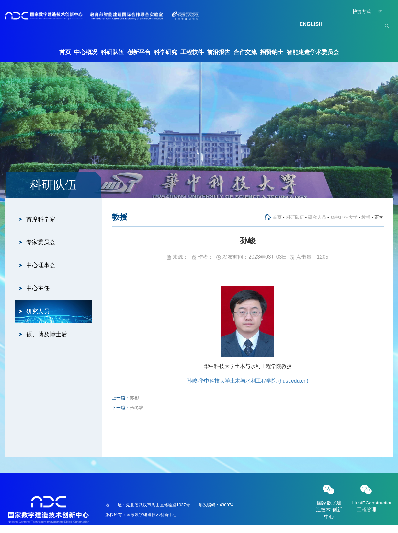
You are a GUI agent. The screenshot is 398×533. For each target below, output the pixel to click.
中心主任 (38, 288)
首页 (65, 52)
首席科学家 (40, 219)
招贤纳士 (271, 52)
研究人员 (38, 311)
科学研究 (165, 52)
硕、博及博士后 (46, 334)
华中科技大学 (344, 217)
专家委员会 (40, 242)
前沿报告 (218, 52)
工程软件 (192, 52)
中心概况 (85, 52)
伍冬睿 (136, 407)
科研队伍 (112, 52)
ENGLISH (311, 24)
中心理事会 (40, 265)
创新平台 (139, 52)
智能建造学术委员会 (313, 52)
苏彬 (134, 397)
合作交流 (245, 52)
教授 (365, 217)
